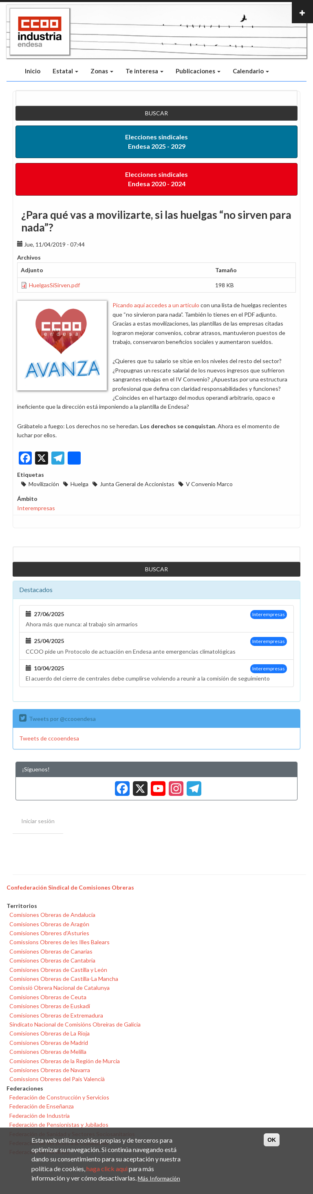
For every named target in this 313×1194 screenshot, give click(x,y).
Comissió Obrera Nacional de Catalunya (59, 987)
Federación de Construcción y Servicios (59, 1097)
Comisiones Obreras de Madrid (48, 1042)
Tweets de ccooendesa (49, 738)
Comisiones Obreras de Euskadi (49, 1005)
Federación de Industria (39, 1115)
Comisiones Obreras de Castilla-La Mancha (63, 978)
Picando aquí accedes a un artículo (155, 305)
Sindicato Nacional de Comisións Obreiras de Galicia (75, 1024)
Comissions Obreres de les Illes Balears (59, 941)
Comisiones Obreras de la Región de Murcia (64, 1060)
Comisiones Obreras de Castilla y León (58, 969)
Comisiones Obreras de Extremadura (56, 1015)
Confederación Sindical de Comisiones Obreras (70, 887)
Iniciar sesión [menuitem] (38, 820)
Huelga (79, 483)
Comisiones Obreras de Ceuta (47, 997)
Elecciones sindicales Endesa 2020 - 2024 (156, 178)
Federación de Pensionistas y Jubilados (58, 1124)
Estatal (65, 71)
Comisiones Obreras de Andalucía (52, 914)
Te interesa (144, 71)
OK (271, 1140)
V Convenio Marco (209, 483)
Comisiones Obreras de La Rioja (49, 1033)
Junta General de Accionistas (137, 483)
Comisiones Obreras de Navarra (49, 1069)
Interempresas (36, 507)
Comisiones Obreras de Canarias (51, 951)
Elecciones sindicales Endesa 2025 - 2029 (156, 141)
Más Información (159, 1178)
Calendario (251, 71)
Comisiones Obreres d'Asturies (49, 933)
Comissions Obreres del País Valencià (57, 1078)
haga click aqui (107, 1168)
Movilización (44, 483)
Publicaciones (198, 71)
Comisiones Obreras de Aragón (49, 924)
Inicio (32, 71)
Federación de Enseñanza (41, 1106)
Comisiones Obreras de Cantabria (52, 960)
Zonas (101, 71)
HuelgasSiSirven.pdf (54, 285)
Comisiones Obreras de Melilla (47, 1051)
